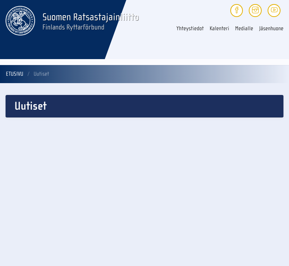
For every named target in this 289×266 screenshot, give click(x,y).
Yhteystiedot (190, 28)
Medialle (244, 28)
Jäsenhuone (271, 28)
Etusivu (14, 74)
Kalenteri (219, 28)
